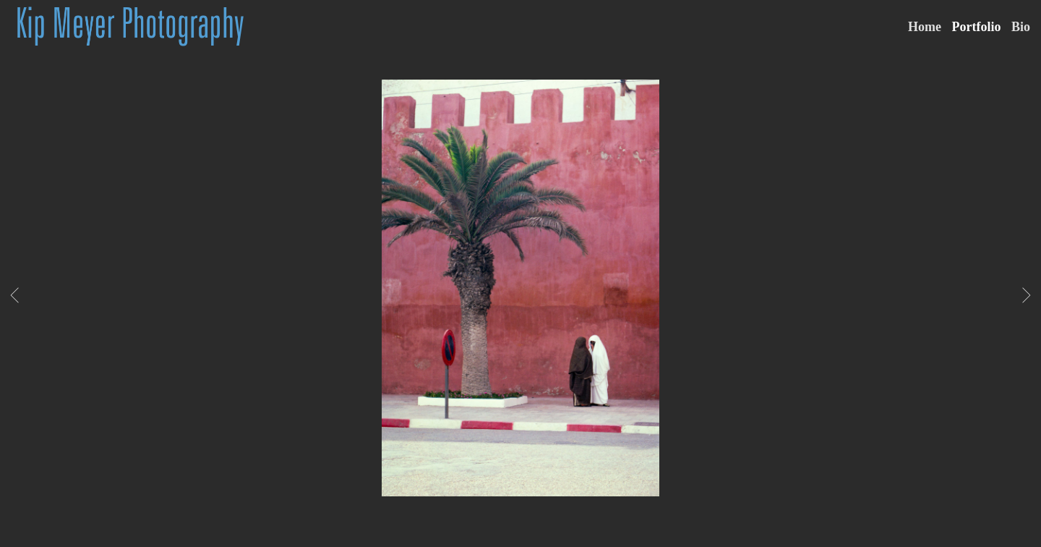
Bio (1020, 27)
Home (924, 27)
